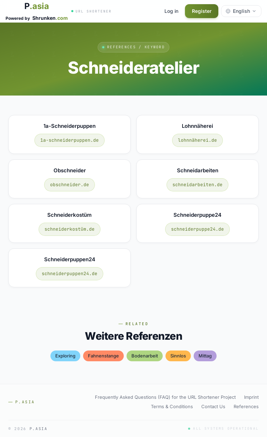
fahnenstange (103, 355)
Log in (170, 11)
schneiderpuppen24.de (69, 274)
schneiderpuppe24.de (197, 229)
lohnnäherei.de (197, 140)
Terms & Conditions (172, 406)
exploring (65, 355)
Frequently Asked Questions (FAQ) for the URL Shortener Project (165, 397)
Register (201, 11)
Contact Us (213, 406)
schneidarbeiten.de (197, 185)
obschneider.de (69, 185)
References (246, 406)
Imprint (251, 397)
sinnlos (178, 355)
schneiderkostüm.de (69, 229)
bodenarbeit (144, 355)
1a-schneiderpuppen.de (69, 140)
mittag (205, 355)
